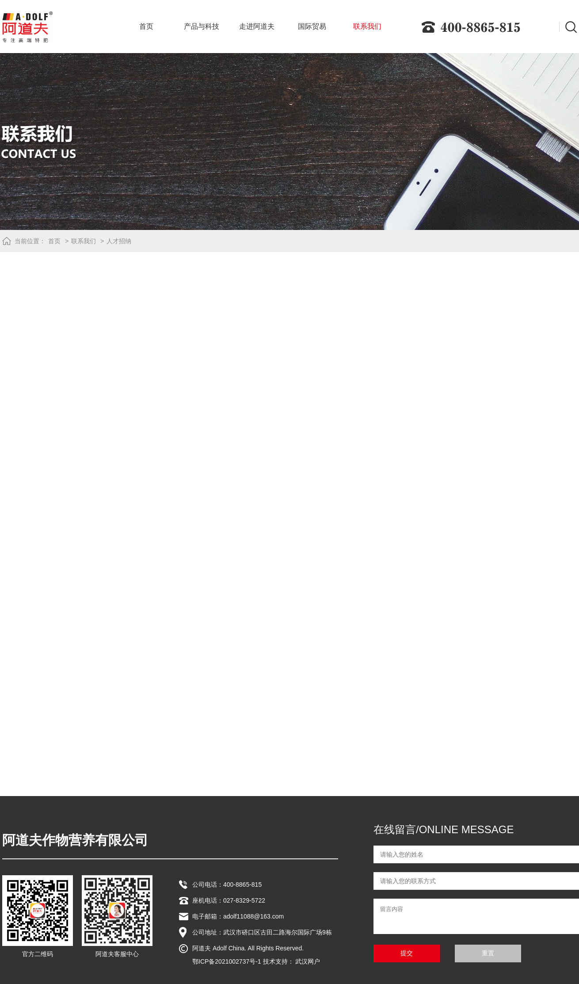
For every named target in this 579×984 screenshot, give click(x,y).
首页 (146, 26)
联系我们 (367, 26)
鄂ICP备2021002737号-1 (226, 961)
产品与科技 (201, 26)
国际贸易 (312, 26)
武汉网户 (307, 961)
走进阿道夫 (256, 26)
